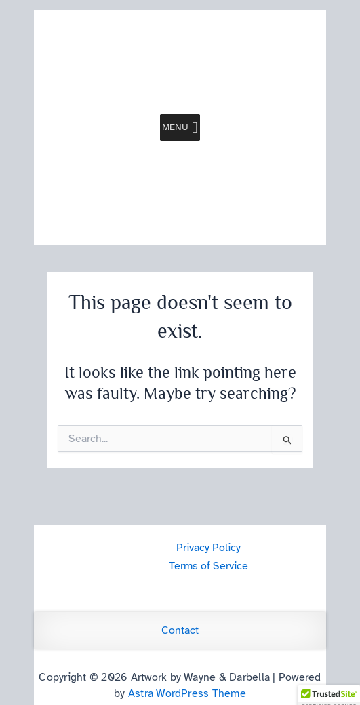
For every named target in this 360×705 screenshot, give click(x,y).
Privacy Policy (208, 548)
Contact (180, 630)
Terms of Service (208, 566)
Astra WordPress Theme (187, 693)
